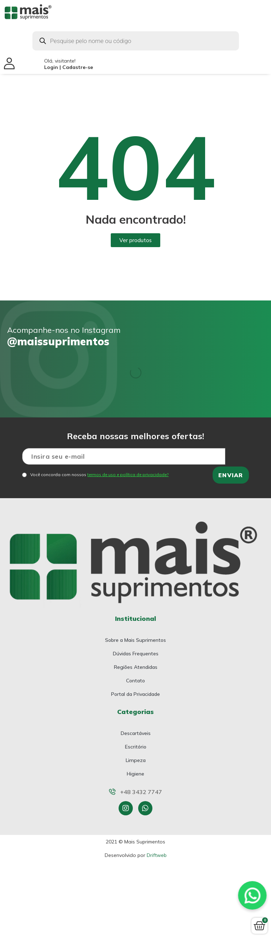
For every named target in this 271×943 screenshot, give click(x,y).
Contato (135, 680)
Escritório (135, 747)
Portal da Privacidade (135, 694)
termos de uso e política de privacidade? (127, 474)
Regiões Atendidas (135, 667)
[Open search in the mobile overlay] (136, 41)
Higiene (135, 774)
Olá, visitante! (68, 64)
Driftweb (157, 855)
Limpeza (136, 760)
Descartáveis (136, 733)
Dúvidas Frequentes (135, 653)
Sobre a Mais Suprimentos (135, 640)
